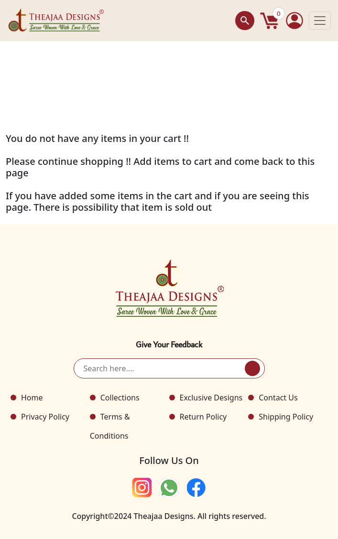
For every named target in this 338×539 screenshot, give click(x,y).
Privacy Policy (45, 416)
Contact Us (278, 397)
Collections (120, 397)
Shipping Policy (286, 416)
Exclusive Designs (211, 397)
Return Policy (203, 416)
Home (32, 397)
